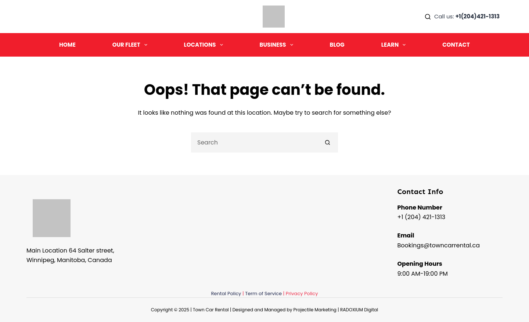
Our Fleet (131, 44)
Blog (337, 45)
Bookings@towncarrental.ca (438, 245)
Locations (205, 44)
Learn (395, 44)
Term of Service (263, 293)
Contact (456, 45)
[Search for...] (254, 142)
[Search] (428, 16)
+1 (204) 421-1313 (421, 217)
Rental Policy (226, 293)
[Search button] (328, 142)
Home (67, 45)
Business (278, 44)
